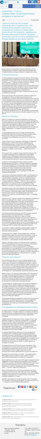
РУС (10, 6)
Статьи (17, 11)
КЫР (6, 6)
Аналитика (7, 11)
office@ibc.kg (33, 434)
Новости (7, 396)
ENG (2, 6)
